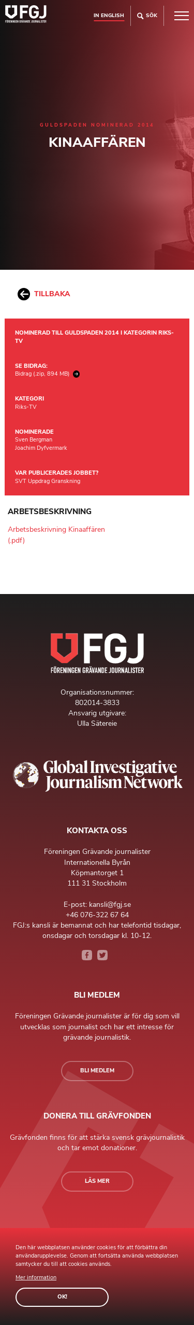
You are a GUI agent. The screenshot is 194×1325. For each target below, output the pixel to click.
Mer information (36, 1277)
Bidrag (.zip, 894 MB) (47, 374)
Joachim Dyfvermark (41, 448)
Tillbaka (44, 294)
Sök (147, 16)
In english (109, 15)
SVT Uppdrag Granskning (47, 481)
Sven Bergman (33, 440)
